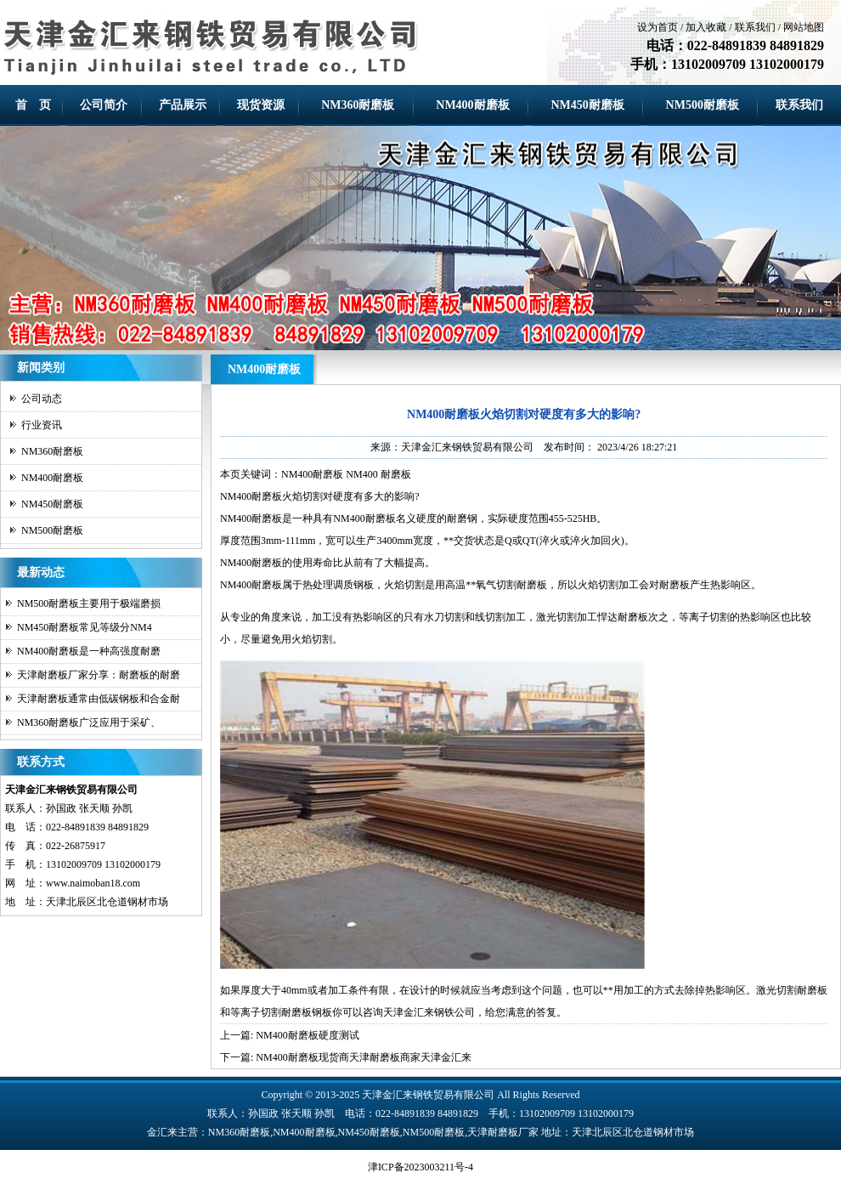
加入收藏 (706, 27)
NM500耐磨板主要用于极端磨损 (89, 603)
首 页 (33, 105)
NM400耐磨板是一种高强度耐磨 (89, 651)
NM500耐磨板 (702, 105)
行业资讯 (41, 425)
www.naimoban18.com (93, 883)
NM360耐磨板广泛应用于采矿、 (89, 722)
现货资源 (261, 105)
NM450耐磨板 (587, 105)
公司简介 (103, 105)
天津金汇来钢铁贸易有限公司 (467, 447)
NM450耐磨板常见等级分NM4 (84, 627)
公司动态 (41, 399)
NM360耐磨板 (357, 105)
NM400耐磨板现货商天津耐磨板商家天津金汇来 (363, 1057)
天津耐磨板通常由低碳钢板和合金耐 (98, 699)
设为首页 (657, 27)
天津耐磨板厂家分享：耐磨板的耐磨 (98, 675)
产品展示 (182, 105)
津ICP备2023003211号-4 (420, 1167)
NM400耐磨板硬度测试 (307, 1035)
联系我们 (755, 27)
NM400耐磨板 (472, 105)
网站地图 (803, 27)
